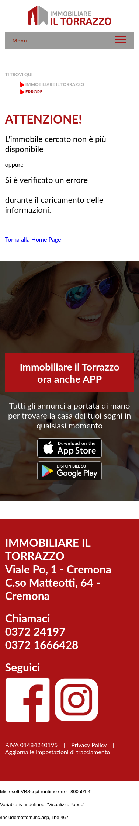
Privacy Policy (89, 744)
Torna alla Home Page (33, 239)
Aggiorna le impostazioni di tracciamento (57, 751)
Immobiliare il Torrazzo (54, 84)
